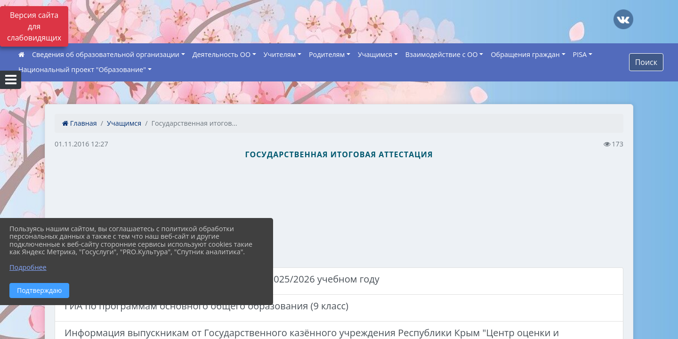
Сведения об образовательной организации (105, 54)
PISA (580, 54)
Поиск (646, 62)
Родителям (327, 54)
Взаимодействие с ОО (441, 54)
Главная (79, 123)
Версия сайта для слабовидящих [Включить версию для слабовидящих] (34, 26)
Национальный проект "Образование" (82, 69)
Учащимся (375, 54)
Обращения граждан (525, 54)
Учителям (280, 54)
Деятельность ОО (222, 54)
